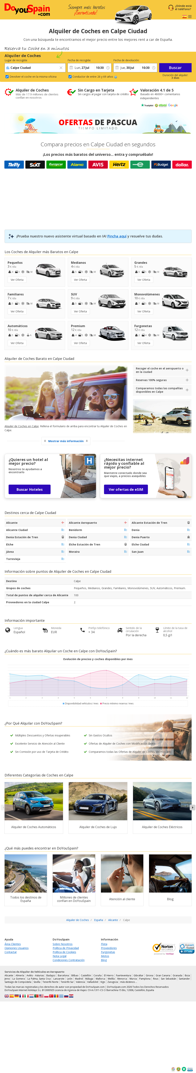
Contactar (11, 952)
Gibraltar (138, 975)
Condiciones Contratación (69, 960)
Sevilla (37, 982)
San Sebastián (168, 978)
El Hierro (109, 975)
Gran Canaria (163, 975)
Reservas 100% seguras (151, 380)
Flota (104, 944)
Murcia (133, 978)
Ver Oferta (17, 280)
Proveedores (109, 948)
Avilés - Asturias (35, 975)
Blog (104, 960)
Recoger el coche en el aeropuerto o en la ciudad (160, 370)
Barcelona (63, 975)
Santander (184, 978)
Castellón (86, 975)
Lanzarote (58, 978)
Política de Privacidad (66, 948)
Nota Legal (59, 956)
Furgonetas (108, 952)
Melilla (111, 978)
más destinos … (128, 982)
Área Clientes (13, 944)
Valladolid (92, 982)
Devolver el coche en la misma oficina (33, 76)
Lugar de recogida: (16, 60)
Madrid (79, 978)
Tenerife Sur (67, 982)
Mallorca (100, 978)
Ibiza (187, 975)
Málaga (89, 978)
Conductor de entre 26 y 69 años (95, 76)
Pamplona (144, 978)
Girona (149, 975)
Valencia (80, 982)
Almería (20, 975)
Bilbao (74, 975)
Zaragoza (112, 982)
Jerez (7, 978)
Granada (177, 975)
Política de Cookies (64, 952)
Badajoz (50, 975)
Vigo (102, 982)
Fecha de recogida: (79, 60)
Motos (105, 956)
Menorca (122, 978)
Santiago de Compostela (18, 982)
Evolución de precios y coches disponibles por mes (98, 659)
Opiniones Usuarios (17, 948)
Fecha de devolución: (126, 60)
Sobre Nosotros (63, 944)
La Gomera (18, 978)
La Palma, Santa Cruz (39, 978)
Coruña (98, 975)
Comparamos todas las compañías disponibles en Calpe (159, 389)
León (69, 978)
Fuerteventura (123, 975)
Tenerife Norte (50, 982)
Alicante (9, 975)
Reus (155, 978)
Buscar (175, 67)
